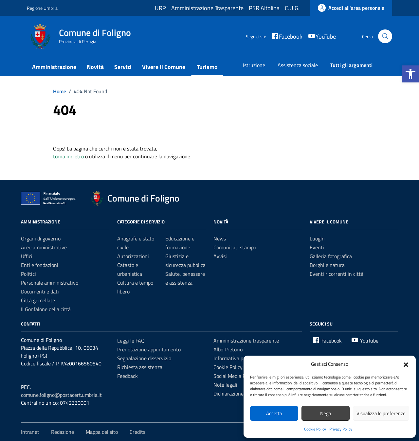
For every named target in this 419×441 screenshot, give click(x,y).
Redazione (62, 432)
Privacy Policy (340, 429)
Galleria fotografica (331, 256)
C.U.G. (292, 8)
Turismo (207, 66)
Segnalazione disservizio (144, 358)
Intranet (30, 432)
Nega (325, 413)
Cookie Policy (315, 429)
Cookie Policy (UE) (233, 367)
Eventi (317, 247)
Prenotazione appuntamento (149, 349)
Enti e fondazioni (39, 265)
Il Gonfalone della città (46, 309)
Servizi (123, 66)
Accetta (274, 413)
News (219, 238)
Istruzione (254, 65)
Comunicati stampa (234, 247)
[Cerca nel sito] (385, 36)
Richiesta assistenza (139, 367)
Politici (28, 274)
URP (160, 8)
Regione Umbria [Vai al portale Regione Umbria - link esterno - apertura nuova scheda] (42, 8)
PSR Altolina (264, 8)
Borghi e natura (327, 265)
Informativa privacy (235, 358)
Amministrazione (54, 66)
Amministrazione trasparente (246, 340)
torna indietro (68, 156)
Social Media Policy (234, 376)
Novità (95, 66)
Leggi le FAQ (131, 340)
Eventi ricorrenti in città (336, 274)
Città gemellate (38, 300)
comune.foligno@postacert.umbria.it (61, 395)
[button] (410, 73)
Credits (137, 432)
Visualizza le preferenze (381, 413)
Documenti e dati (40, 291)
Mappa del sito (102, 432)
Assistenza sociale (298, 65)
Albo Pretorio (228, 349)
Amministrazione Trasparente (207, 8)
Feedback (127, 376)
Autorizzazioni (133, 256)
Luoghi (317, 238)
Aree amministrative (44, 247)
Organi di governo (41, 238)
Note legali (225, 385)
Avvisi (220, 256)
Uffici (26, 256)
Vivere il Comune (163, 66)
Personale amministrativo (49, 283)
